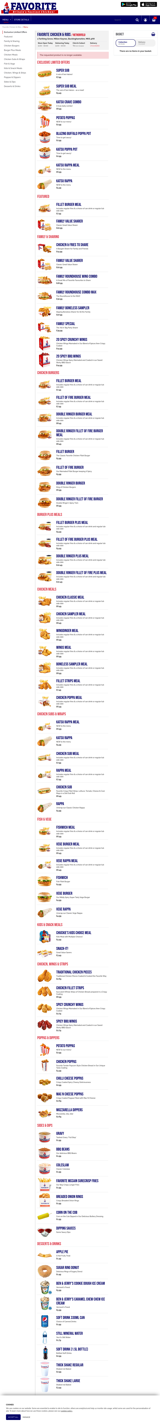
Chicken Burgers (11, 46)
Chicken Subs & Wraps (14, 59)
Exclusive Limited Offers (15, 32)
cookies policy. (66, 1411)
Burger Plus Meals (12, 50)
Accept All (13, 1417)
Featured (8, 36)
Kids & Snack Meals (13, 68)
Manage (26, 1417)
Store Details (21, 20)
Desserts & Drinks (12, 86)
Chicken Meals (11, 55)
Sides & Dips (10, 82)
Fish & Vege (9, 64)
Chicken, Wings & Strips (15, 73)
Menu (5, 20)
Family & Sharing (12, 41)
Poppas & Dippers (12, 77)
